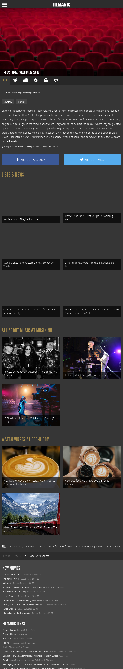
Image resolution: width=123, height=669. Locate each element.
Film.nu (6, 632)
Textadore (7, 663)
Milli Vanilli (7, 573)
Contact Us (8, 624)
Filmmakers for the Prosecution (17, 603)
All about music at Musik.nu (27, 326)
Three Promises (10, 586)
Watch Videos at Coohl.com (25, 432)
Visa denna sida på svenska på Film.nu (21, 93)
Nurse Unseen (9, 598)
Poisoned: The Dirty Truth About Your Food (22, 577)
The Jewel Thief (10, 568)
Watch (5, 650)
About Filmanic (9, 620)
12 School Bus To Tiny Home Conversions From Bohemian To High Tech (35, 658)
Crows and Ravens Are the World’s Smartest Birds (25, 641)
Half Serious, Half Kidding (14, 581)
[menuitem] (6, 546)
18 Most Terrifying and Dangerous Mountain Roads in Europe (30, 645)
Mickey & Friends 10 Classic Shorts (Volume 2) (24, 594)
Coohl (5, 637)
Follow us (7, 628)
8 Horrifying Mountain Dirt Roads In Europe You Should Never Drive (33, 654)
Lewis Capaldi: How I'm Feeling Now (19, 590)
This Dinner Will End (12, 564)
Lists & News (13, 174)
